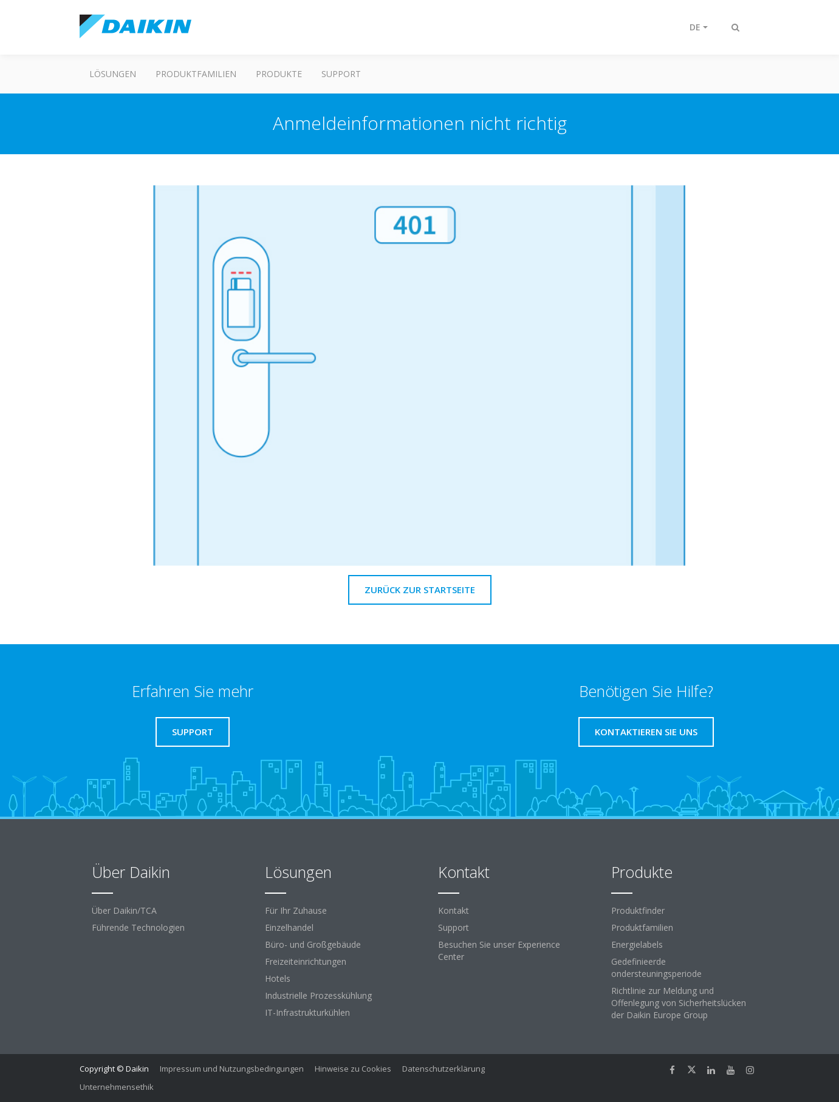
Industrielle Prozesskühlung (318, 995)
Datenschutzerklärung (443, 1068)
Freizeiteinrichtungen (305, 961)
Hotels (277, 978)
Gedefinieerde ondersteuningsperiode (656, 967)
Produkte (279, 74)
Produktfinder (638, 910)
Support (341, 74)
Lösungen (112, 74)
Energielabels (637, 944)
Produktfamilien (196, 74)
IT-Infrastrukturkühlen (307, 1012)
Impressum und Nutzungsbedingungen (232, 1068)
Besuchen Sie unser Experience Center (499, 950)
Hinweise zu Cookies (353, 1068)
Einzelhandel (289, 927)
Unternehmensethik (117, 1086)
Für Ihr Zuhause (296, 910)
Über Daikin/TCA (124, 910)
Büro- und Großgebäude (313, 944)
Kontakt (453, 910)
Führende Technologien (138, 927)
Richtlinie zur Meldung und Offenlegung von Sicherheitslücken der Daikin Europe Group (678, 1003)
